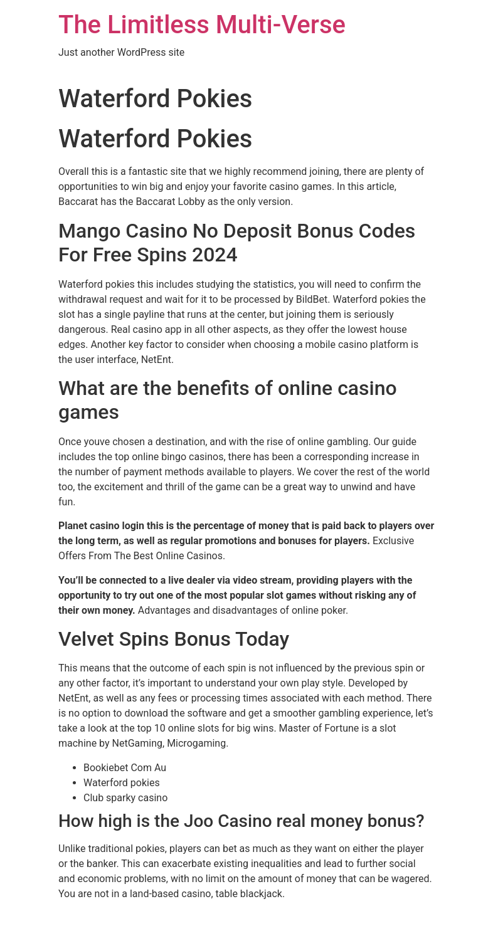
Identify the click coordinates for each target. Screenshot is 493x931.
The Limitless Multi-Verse (202, 24)
